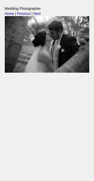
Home (9, 14)
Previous (24, 14)
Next (37, 14)
